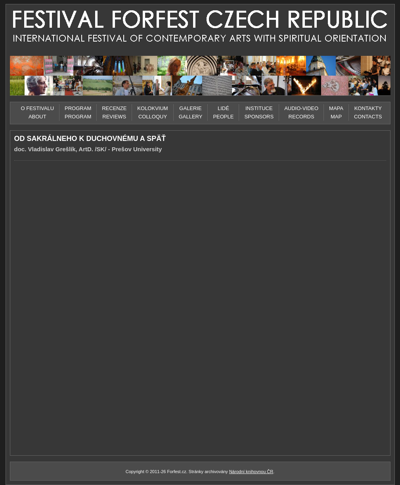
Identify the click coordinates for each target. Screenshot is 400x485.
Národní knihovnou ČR (251, 471)
